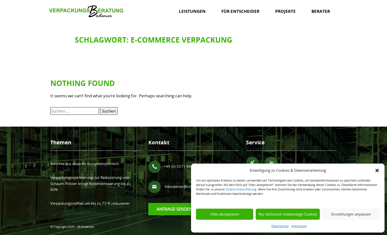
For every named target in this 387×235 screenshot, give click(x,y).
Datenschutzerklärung (241, 189)
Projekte (285, 11)
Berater (320, 11)
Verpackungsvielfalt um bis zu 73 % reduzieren (90, 203)
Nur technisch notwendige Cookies (287, 214)
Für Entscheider (240, 11)
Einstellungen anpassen (351, 214)
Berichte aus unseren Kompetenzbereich (84, 163)
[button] (377, 170)
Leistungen (192, 11)
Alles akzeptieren (224, 214)
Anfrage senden (174, 209)
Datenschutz (280, 226)
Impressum (299, 226)
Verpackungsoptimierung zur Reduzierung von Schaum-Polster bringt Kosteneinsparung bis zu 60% (90, 183)
